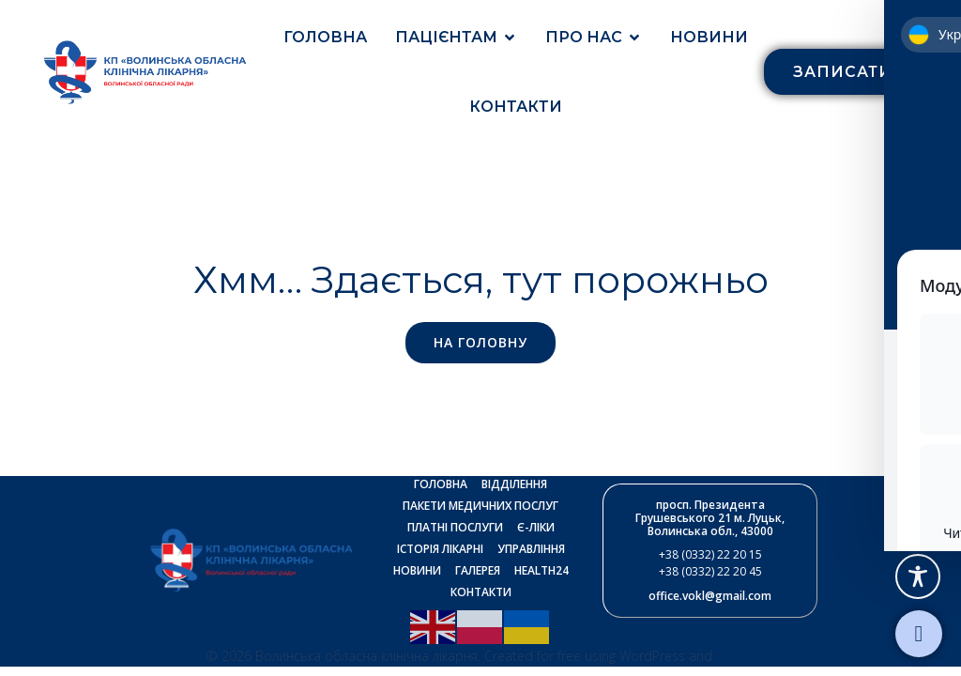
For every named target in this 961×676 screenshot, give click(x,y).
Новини (709, 37)
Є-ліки (536, 528)
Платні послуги (455, 528)
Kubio (735, 656)
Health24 (541, 571)
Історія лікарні (440, 550)
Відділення (514, 485)
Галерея (477, 571)
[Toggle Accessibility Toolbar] (917, 576)
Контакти (515, 106)
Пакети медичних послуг (480, 507)
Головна (325, 37)
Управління (531, 550)
